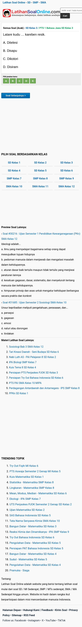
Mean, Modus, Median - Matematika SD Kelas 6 (38, 493)
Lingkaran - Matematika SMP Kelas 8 (32, 487)
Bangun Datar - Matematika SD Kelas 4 (33, 553)
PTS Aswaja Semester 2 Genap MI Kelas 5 (35, 471)
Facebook (20, 620)
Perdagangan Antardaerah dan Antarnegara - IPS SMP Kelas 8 (44, 388)
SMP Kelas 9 (66, 178)
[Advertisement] (41, 124)
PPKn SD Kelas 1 (18, 393)
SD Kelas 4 (14, 170)
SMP (35, 2)
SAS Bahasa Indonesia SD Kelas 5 (30, 515)
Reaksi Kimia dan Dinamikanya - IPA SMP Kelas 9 (39, 531)
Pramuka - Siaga (19, 570)
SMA (43, 2)
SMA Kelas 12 (66, 186)
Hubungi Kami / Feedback (38, 610)
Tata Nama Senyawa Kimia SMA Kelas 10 (35, 520)
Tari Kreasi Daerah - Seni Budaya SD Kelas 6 (34, 351)
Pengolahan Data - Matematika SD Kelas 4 (35, 564)
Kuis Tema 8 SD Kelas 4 (22, 367)
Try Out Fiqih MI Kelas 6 (24, 465)
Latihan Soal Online (14, 2)
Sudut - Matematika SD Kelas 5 (28, 559)
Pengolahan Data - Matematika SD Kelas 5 (35, 542)
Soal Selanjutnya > (16, 95)
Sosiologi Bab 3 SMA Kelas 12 (26, 346)
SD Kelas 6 (66, 170)
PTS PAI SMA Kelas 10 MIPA (25, 382)
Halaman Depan (12, 610)
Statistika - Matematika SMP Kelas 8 (32, 482)
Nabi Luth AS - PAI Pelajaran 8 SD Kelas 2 (32, 357)
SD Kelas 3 (31, 28)
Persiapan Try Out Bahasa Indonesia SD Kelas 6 (36, 377)
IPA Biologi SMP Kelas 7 (22, 362)
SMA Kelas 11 (40, 186)
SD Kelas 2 (40, 162)
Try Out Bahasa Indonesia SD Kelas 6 (32, 537)
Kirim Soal (61, 610)
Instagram (34, 620)
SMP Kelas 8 (40, 178)
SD (28, 2)
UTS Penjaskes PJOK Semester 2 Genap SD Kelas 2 (41, 504)
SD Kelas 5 (40, 170)
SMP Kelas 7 (14, 178)
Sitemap (17, 615)
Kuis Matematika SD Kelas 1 (27, 476)
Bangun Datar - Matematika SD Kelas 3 (33, 526)
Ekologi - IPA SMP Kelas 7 (25, 498)
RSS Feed (29, 615)
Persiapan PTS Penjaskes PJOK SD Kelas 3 (33, 372)
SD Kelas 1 (14, 162)
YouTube (51, 620)
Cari (65, 16)
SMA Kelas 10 (14, 186)
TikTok (62, 620)
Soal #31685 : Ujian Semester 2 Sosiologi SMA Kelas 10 (34, 302)
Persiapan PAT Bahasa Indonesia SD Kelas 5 (36, 548)
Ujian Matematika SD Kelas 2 (27, 509)
